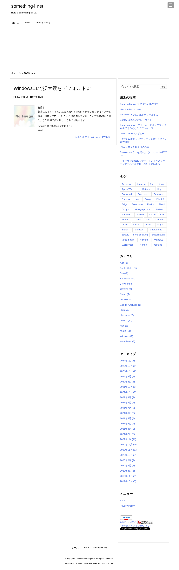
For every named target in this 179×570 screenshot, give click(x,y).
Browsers (126, 283)
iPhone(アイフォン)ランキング (136, 525)
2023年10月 (128, 371)
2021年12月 (128, 387)
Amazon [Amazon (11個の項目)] (141, 184)
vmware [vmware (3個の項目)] (144, 239)
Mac (124, 325)
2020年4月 (127, 470)
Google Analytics (130, 305)
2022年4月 (127, 381)
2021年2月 (127, 434)
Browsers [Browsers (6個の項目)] (158, 194)
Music (125, 331)
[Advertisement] (89, 48)
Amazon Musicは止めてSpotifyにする (139, 104)
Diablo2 (125, 299)
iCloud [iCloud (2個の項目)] (152, 214)
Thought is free (107, 563)
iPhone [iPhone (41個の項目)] (125, 219)
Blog (124, 273)
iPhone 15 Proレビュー (132, 133)
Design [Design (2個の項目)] (148, 199)
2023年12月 (128, 366)
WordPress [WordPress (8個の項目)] (127, 244)
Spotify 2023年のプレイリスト (136, 120)
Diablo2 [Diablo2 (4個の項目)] (160, 199)
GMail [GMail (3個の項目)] (161, 204)
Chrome (126, 289)
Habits (125, 310)
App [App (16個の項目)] (152, 184)
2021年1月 (128, 439)
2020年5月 (127, 465)
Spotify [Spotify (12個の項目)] (125, 234)
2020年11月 (128, 450)
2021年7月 (127, 408)
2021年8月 (127, 402)
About (123, 500)
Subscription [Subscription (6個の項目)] (158, 234)
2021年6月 (127, 413)
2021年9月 (127, 397)
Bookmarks (127, 278)
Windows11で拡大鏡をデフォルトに (52, 88)
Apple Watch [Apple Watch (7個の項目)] (128, 189)
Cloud (125, 294)
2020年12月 (128, 444)
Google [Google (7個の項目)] (125, 209)
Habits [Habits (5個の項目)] (159, 209)
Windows (38, 97)
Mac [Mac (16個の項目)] (147, 219)
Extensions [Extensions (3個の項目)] (137, 204)
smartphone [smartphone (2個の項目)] (156, 229)
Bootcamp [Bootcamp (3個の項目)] (143, 194)
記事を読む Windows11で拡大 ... (94, 137)
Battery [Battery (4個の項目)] (146, 189)
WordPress (127, 341)
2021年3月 (127, 429)
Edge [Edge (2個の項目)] (124, 204)
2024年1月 (127, 360)
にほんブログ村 (128, 521)
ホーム (17, 73)
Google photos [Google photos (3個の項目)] (142, 209)
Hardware (127, 315)
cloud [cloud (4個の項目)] (137, 199)
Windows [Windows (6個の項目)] (158, 239)
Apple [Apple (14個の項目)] (161, 184)
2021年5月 (127, 418)
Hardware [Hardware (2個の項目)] (127, 214)
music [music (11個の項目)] (125, 224)
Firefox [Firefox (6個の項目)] (150, 204)
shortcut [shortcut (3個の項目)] (139, 229)
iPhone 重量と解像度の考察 (134, 147)
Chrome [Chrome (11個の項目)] (126, 199)
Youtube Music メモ (130, 109)
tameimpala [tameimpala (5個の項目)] (128, 239)
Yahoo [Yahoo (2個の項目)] (143, 244)
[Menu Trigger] (171, 5)
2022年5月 (127, 376)
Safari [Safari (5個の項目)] (125, 229)
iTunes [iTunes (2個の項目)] (137, 219)
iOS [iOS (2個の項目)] (162, 214)
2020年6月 (127, 460)
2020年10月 (128, 455)
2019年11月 (128, 476)
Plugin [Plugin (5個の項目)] (160, 224)
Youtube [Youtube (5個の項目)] (158, 244)
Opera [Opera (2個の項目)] (148, 224)
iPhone (126, 320)
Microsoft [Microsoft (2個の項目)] (159, 219)
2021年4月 (127, 423)
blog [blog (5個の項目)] (159, 189)
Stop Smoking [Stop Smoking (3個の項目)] (140, 234)
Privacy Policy (127, 506)
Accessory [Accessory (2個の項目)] (127, 184)
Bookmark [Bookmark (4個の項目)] (127, 194)
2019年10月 (128, 481)
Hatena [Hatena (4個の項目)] (140, 214)
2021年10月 (128, 392)
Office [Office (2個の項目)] (136, 224)
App (124, 263)
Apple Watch (128, 268)
